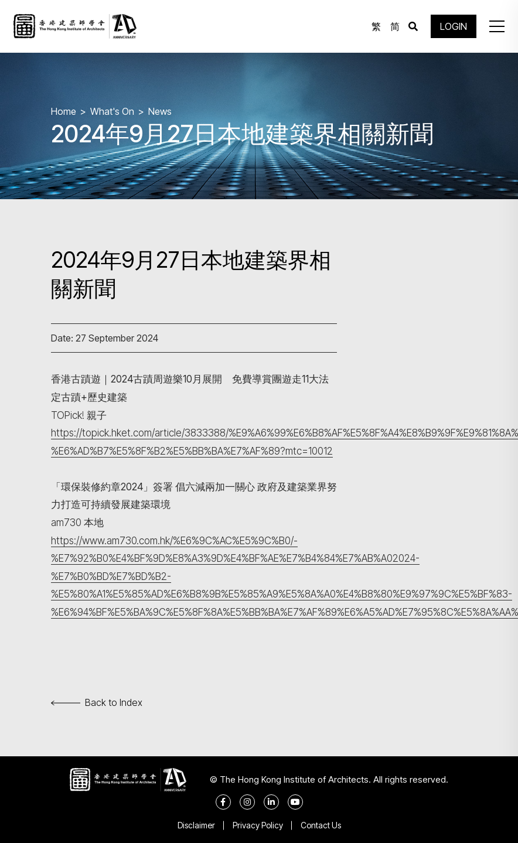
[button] (497, 26)
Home (63, 111)
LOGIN (453, 26)
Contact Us (321, 825)
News (160, 111)
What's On (112, 111)
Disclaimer (196, 825)
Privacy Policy (258, 825)
